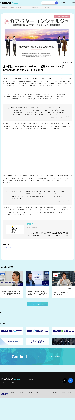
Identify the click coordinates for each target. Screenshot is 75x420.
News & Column (38, 395)
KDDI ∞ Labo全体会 (24, 321)
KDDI (33, 321)
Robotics (18, 325)
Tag (65, 2)
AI (16, 321)
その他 (38, 321)
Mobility (3, 329)
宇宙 (30, 325)
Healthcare (10, 325)
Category (59, 2)
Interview (5, 7)
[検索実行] (52, 2)
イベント (24, 325)
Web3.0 (60, 325)
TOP (1, 7)
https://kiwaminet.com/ (32, 227)
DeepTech (64, 321)
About (70, 2)
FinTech (3, 325)
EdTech (66, 325)
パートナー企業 (46, 321)
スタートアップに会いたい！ (7, 321)
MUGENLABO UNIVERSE (39, 325)
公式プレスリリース (10, 247)
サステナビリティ (51, 325)
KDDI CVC (10, 329)
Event (44, 395)
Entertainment (56, 321)
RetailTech (17, 329)
